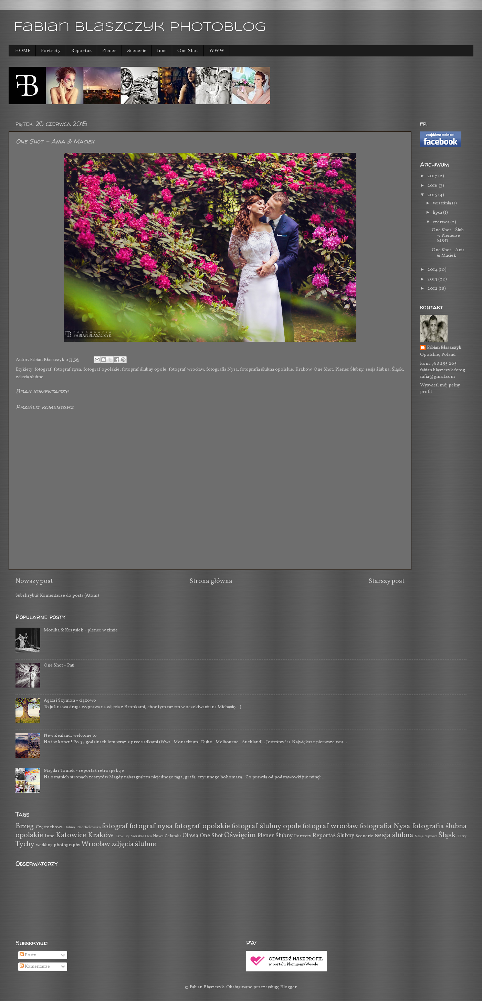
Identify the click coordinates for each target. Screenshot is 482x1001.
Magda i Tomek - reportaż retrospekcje (84, 770)
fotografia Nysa (222, 369)
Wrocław (95, 844)
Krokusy (122, 836)
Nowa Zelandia (167, 836)
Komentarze (35, 966)
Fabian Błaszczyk (444, 348)
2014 (433, 269)
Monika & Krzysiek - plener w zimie (81, 630)
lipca (438, 212)
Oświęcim (240, 835)
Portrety (51, 50)
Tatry (462, 836)
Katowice (71, 835)
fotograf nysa (67, 369)
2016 (433, 185)
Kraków (303, 369)
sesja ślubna (377, 369)
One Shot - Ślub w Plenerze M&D (448, 235)
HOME (22, 50)
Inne (162, 50)
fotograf (42, 369)
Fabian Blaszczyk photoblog (140, 27)
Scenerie (136, 50)
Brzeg (24, 826)
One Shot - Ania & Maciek (448, 253)
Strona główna (211, 581)
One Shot (187, 50)
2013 (432, 279)
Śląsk (397, 369)
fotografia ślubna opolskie (266, 369)
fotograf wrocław (186, 369)
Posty (28, 955)
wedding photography (58, 845)
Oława (190, 836)
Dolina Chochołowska (82, 827)
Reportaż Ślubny (333, 836)
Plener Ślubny (349, 369)
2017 (432, 176)
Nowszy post (34, 581)
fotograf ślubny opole (144, 369)
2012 (433, 288)
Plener (109, 50)
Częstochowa (49, 827)
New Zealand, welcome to (70, 735)
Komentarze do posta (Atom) (69, 595)
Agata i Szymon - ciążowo (70, 700)
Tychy (24, 844)
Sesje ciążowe (426, 836)
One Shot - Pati (59, 665)
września (442, 203)
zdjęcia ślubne (29, 377)
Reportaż (81, 50)
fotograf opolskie (101, 369)
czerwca (441, 222)
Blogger (288, 987)
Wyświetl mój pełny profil (440, 388)
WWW (216, 50)
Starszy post (387, 581)
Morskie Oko (141, 836)
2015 (432, 195)
